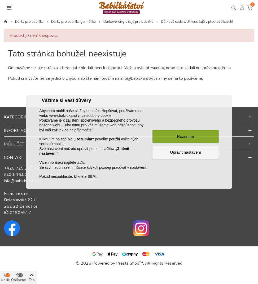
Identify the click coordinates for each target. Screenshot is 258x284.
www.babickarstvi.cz (67, 115)
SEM (91, 176)
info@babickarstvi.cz (138, 78)
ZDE (81, 162)
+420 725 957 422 (23, 168)
